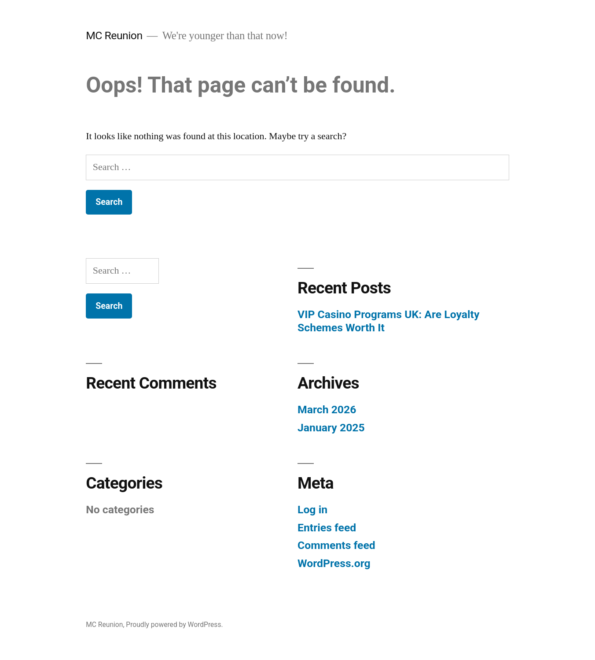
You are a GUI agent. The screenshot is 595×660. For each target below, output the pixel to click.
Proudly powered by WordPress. (174, 624)
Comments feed (336, 545)
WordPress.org (334, 563)
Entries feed (327, 527)
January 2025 (331, 427)
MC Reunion (114, 35)
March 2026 (327, 409)
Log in (312, 509)
